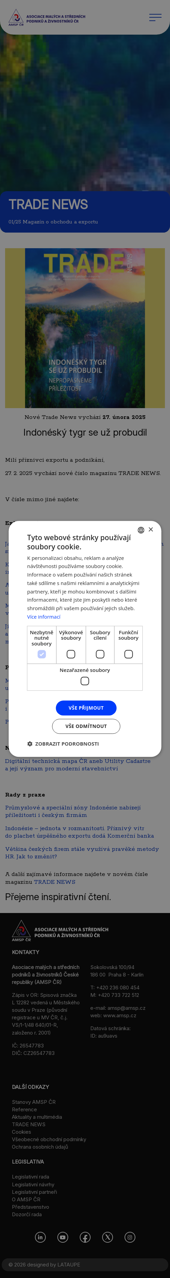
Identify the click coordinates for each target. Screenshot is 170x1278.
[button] (63, 744)
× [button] (150, 529)
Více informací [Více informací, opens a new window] (44, 616)
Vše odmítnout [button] (86, 726)
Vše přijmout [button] (86, 708)
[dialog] (85, 639)
